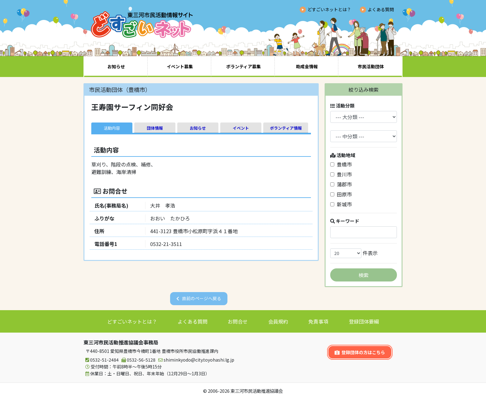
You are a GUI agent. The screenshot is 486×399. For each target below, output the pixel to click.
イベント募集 (180, 66)
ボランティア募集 (243, 66)
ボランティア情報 (286, 128)
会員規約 (278, 321)
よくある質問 (381, 9)
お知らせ (116, 66)
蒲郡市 (341, 184)
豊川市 (341, 174)
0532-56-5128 (137, 360)
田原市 (341, 194)
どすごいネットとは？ (329, 9)
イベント (241, 128)
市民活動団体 (371, 66)
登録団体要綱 (364, 321)
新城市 (341, 204)
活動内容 (112, 128)
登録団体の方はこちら (360, 352)
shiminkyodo (195, 360)
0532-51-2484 (101, 360)
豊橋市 (341, 164)
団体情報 (155, 128)
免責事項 (318, 321)
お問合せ (238, 321)
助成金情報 (307, 66)
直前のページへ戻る (201, 298)
